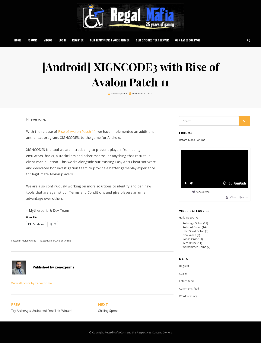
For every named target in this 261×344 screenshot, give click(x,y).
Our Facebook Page (187, 40)
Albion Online (29, 241)
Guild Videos (186, 218)
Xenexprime (203, 192)
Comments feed (189, 289)
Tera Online (190, 243)
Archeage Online (192, 224)
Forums (32, 40)
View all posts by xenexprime (31, 284)
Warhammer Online (194, 247)
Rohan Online (191, 240)
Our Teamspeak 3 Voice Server (109, 40)
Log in (183, 274)
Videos (48, 40)
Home (17, 40)
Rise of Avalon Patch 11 (77, 132)
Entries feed (186, 282)
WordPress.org (188, 297)
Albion (51, 241)
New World (189, 236)
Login (62, 40)
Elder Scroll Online (193, 232)
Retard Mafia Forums (192, 140)
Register (78, 40)
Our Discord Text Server (152, 40)
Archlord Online (192, 228)
